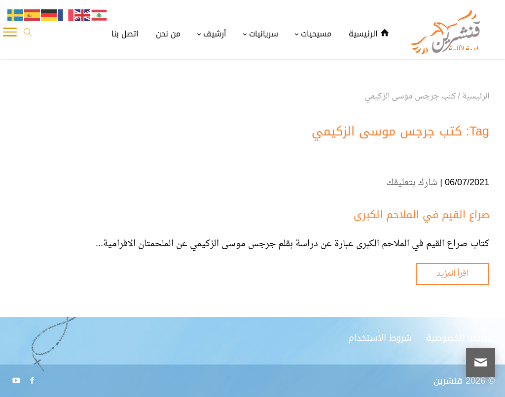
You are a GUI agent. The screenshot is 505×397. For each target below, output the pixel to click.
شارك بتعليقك (411, 183)
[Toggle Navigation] (10, 34)
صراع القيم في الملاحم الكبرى (421, 215)
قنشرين (448, 380)
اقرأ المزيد (452, 273)
